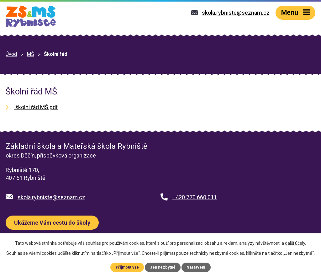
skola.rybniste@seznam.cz (51, 197)
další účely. (295, 243)
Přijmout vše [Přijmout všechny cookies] (127, 267)
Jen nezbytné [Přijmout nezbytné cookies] (163, 267)
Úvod (11, 54)
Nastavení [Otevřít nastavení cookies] (196, 267)
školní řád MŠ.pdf (36, 107)
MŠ (30, 54)
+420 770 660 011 (194, 197)
